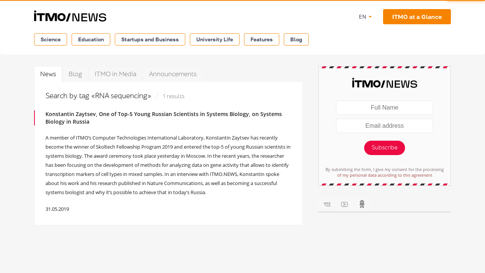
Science (51, 39)
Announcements (173, 74)
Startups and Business (150, 39)
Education (91, 39)
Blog (296, 39)
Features (261, 39)
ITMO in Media (115, 74)
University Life (214, 39)
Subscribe (384, 147)
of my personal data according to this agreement (384, 175)
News (48, 74)
